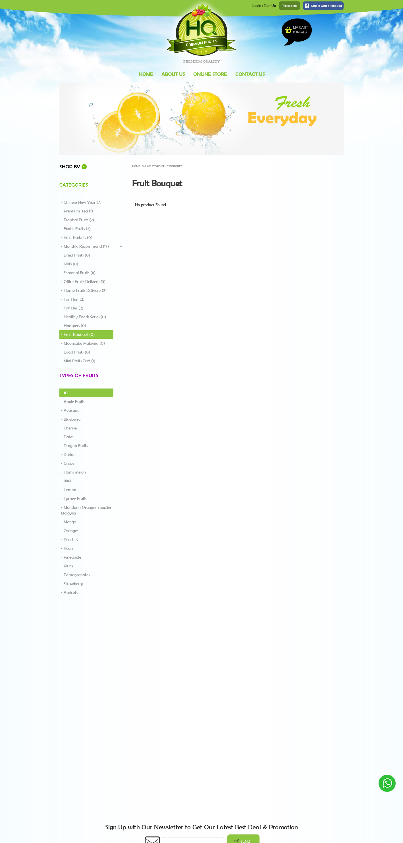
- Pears (67, 548)
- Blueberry (70, 419)
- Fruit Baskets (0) (76, 237)
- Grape (67, 463)
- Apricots (69, 592)
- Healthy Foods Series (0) (83, 317)
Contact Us (250, 74)
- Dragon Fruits (74, 445)
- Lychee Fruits (73, 498)
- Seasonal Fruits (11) (78, 272)
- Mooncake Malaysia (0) (83, 343)
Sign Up (270, 5)
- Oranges (69, 530)
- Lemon (68, 489)
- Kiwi (66, 481)
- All (64, 392)
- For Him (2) (72, 299)
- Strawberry (72, 583)
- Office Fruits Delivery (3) (83, 281)
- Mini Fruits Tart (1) (78, 361)
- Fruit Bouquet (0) (78, 334)
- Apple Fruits (72, 401)
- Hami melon (73, 472)
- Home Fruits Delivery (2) (84, 290)
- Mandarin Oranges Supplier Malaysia (86, 510)
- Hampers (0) (73, 325)
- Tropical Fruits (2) (77, 220)
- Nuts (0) (69, 264)
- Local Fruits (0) (75, 352)
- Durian (68, 454)
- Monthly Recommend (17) (85, 246)
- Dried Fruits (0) (75, 255)
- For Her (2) (72, 308)
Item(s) (300, 32)
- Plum (67, 566)
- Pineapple (71, 557)
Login (256, 5)
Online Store (210, 74)
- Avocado (70, 410)
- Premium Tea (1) (77, 211)
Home (146, 74)
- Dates (67, 437)
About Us (173, 74)
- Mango (68, 522)
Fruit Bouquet (171, 166)
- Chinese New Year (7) (81, 202)
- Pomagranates (75, 575)
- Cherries (69, 428)
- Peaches (69, 539)
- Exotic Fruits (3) (76, 228)
